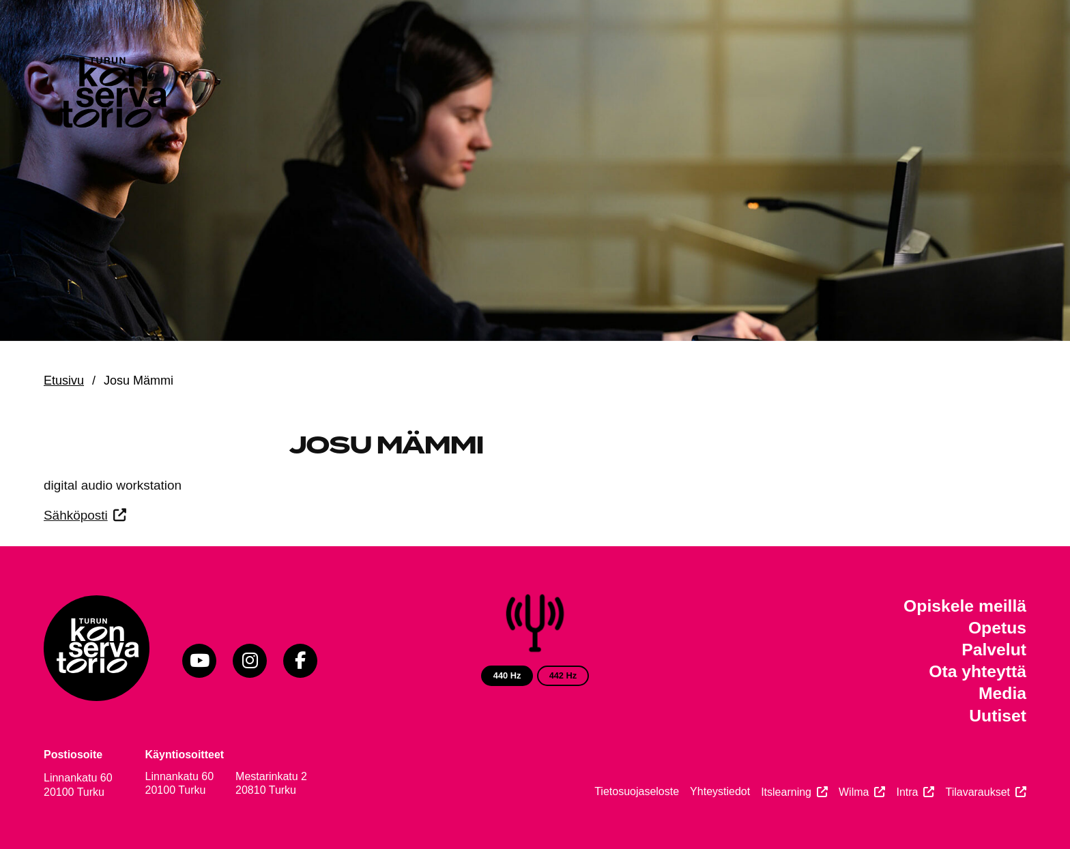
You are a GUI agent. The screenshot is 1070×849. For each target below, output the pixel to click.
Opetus (997, 628)
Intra (907, 792)
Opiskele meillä (964, 606)
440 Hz (507, 675)
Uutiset (997, 715)
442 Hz (563, 675)
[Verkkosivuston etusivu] (112, 95)
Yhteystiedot (720, 791)
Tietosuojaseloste (636, 791)
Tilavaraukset (977, 792)
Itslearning (786, 792)
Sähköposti (76, 515)
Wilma (854, 792)
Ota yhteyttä (977, 671)
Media (1002, 693)
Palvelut (993, 649)
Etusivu (64, 380)
